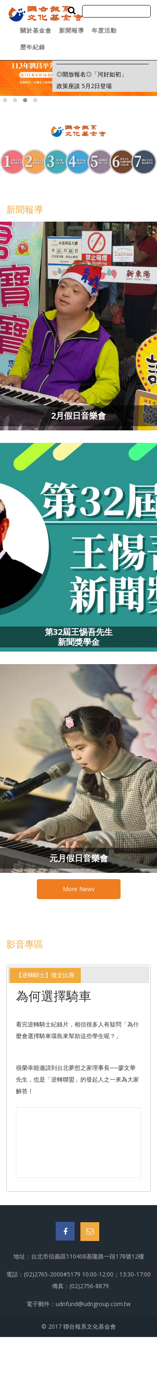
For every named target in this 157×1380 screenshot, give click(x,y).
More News (79, 889)
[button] (5, 100)
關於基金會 (35, 30)
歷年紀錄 (32, 47)
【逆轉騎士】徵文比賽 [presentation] (45, 975)
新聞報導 (71, 30)
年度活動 (104, 30)
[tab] (45, 975)
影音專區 (24, 944)
